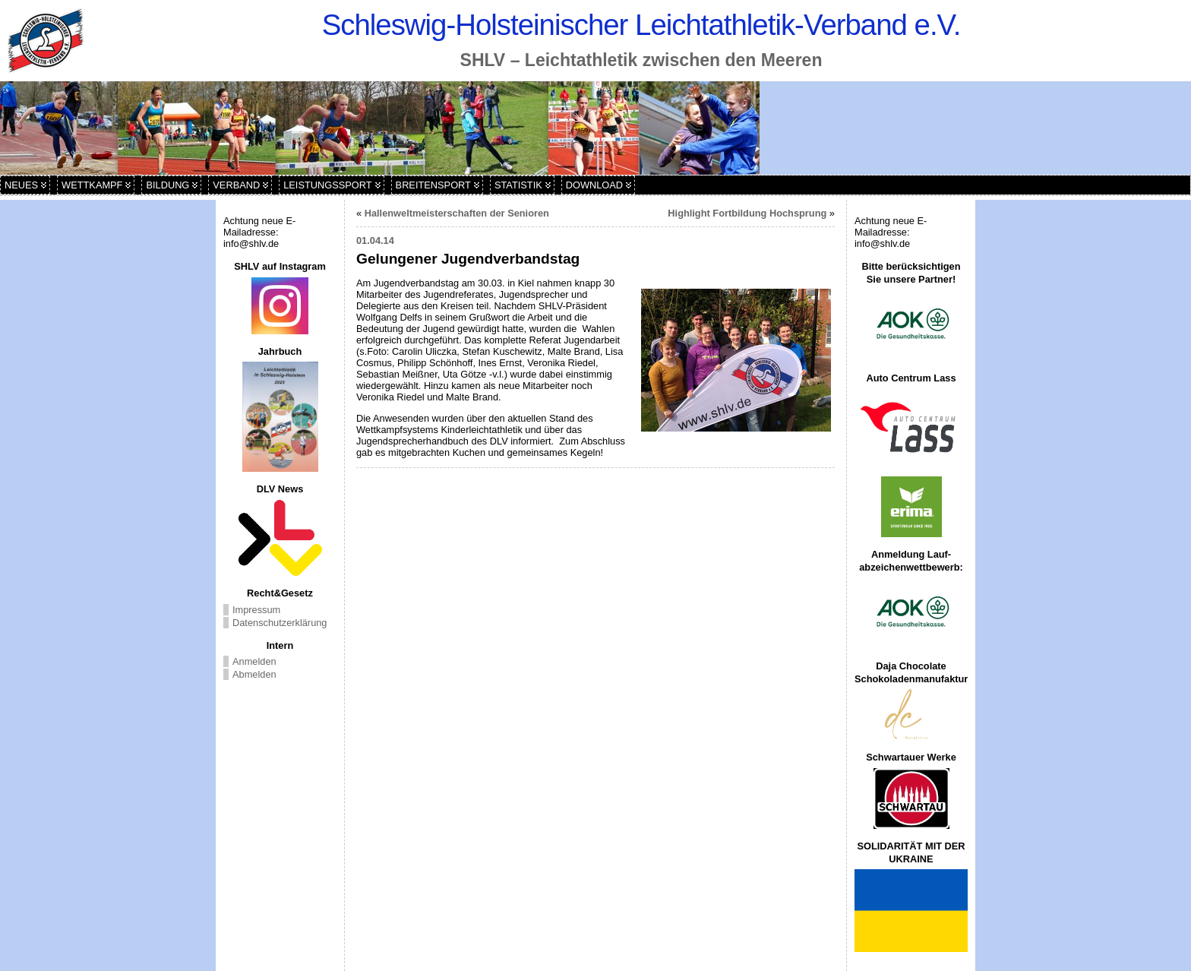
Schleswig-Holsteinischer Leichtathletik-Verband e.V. (641, 24)
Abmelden (254, 674)
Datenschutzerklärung (279, 622)
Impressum (256, 609)
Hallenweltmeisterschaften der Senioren (457, 213)
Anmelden (254, 661)
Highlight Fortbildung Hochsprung (747, 213)
